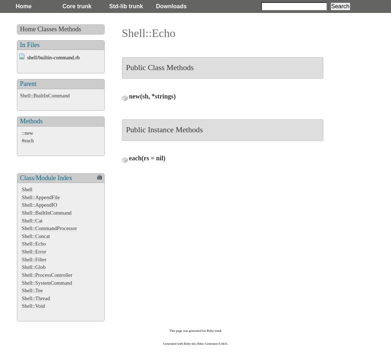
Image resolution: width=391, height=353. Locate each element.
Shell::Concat (36, 236)
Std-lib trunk (126, 6)
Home (24, 6)
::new (27, 133)
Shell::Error (34, 252)
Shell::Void (33, 306)
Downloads (171, 6)
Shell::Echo (34, 244)
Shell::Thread (36, 298)
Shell (27, 189)
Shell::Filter (34, 259)
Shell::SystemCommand (47, 283)
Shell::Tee (32, 290)
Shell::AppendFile (41, 197)
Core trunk (77, 6)
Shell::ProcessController (47, 275)
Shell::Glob (34, 267)
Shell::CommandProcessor (49, 228)
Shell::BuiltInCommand (45, 95)
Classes (47, 29)
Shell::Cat (32, 221)
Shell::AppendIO (39, 205)
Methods (70, 29)
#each (28, 140)
